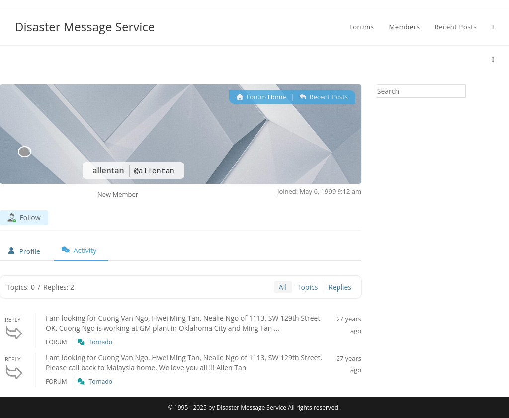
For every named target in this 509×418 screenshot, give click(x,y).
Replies (339, 287)
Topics (307, 287)
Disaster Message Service (85, 26)
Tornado (100, 342)
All (283, 287)
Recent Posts (324, 96)
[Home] (493, 59)
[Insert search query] (421, 91)
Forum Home (261, 96)
